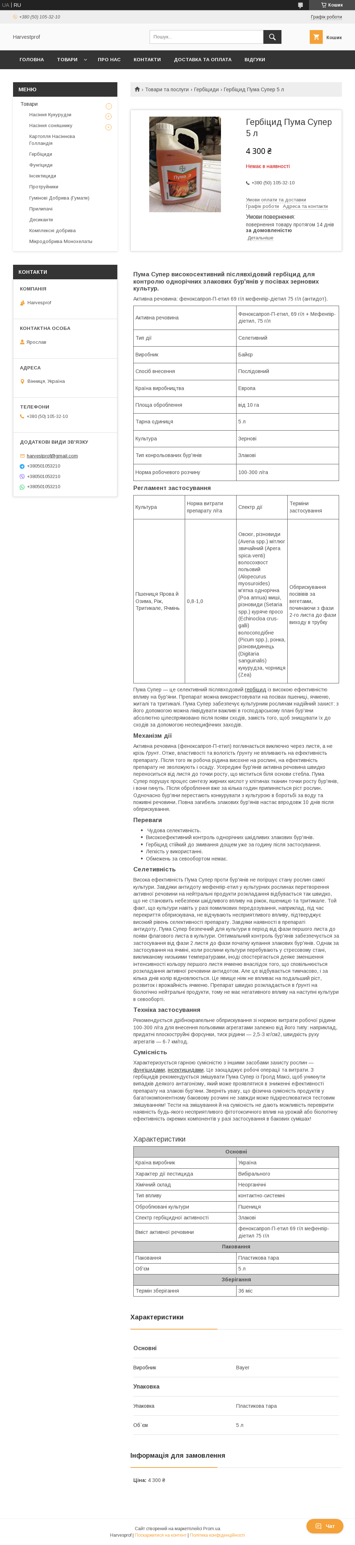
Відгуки (255, 59)
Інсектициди (42, 176)
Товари (67, 59)
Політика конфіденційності (217, 1535)
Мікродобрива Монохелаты (60, 241)
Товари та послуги (167, 89)
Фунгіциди (41, 165)
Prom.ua (211, 1528)
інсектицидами (186, 1070)
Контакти (147, 59)
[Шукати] (272, 37)
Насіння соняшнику (50, 125)
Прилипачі (41, 209)
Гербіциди (206, 89)
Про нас (109, 59)
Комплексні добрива (52, 230)
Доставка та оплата (202, 59)
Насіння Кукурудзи (50, 114)
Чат (325, 1526)
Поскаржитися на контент (161, 1535)
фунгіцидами (149, 1070)
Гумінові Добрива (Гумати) (59, 198)
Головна (32, 59)
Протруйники (43, 186)
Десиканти (41, 219)
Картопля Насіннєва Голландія (52, 140)
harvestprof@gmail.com (52, 456)
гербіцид (255, 689)
